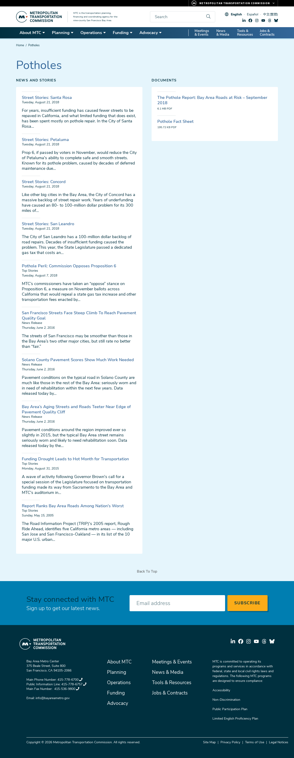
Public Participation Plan (229, 709)
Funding (123, 32)
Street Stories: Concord (44, 181)
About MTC (32, 32)
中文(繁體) (270, 14)
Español (252, 14)
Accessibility (221, 690)
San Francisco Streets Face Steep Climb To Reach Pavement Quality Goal (79, 315)
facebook (250, 20)
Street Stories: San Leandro (48, 224)
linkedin (244, 20)
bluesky (276, 20)
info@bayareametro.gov (53, 698)
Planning (63, 32)
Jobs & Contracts (267, 33)
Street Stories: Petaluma (45, 139)
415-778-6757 (73, 684)
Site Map (209, 742)
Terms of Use (254, 742)
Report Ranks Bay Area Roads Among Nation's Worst (73, 506)
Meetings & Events (202, 33)
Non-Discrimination (226, 699)
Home (20, 45)
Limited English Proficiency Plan (235, 718)
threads (269, 20)
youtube (263, 20)
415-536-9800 (66, 689)
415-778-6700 (69, 679)
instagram (257, 20)
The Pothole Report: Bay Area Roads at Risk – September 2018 (212, 100)
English (236, 14)
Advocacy (150, 32)
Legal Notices (278, 742)
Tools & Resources (245, 33)
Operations (93, 32)
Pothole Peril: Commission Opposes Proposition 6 (69, 266)
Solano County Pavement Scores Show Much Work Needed (78, 360)
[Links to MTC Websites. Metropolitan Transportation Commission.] (233, 3)
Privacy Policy (230, 742)
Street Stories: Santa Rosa (47, 97)
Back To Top (147, 571)
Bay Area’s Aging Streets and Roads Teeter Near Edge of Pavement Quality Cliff (76, 409)
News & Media (222, 33)
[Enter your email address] (177, 603)
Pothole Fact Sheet (175, 121)
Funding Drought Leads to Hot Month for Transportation (75, 459)
